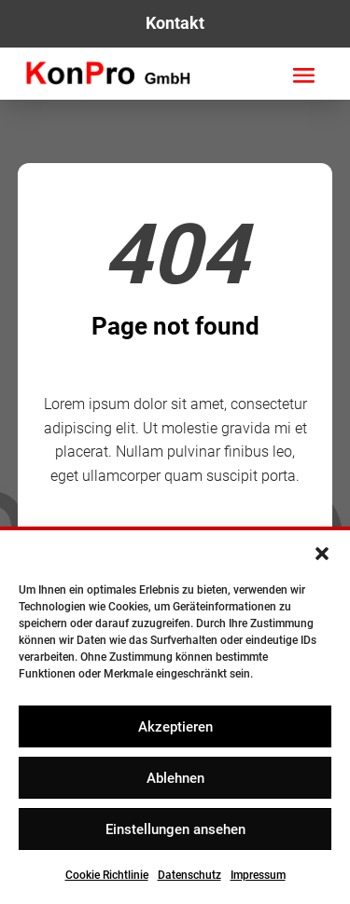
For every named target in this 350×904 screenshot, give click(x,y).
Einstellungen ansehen (175, 829)
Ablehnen (175, 778)
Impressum (258, 875)
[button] (322, 553)
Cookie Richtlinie (106, 875)
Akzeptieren (175, 727)
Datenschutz (189, 875)
